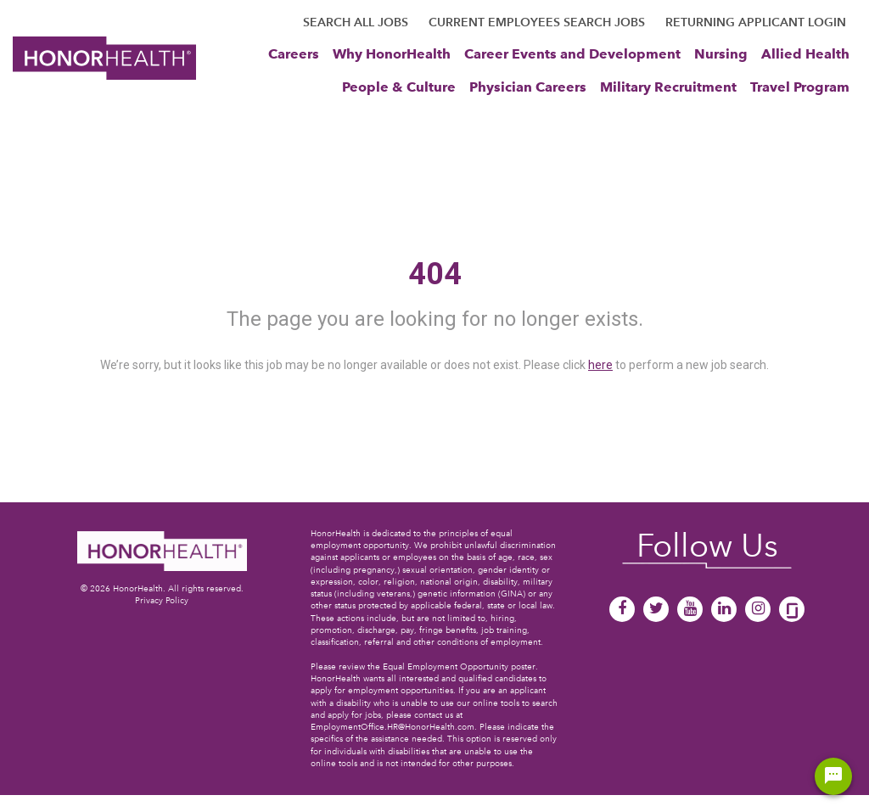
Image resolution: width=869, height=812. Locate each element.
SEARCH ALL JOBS (355, 22)
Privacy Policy (161, 600)
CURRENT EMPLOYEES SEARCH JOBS (537, 22)
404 (435, 274)
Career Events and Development (572, 53)
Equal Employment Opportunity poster (459, 666)
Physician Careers (527, 86)
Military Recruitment (668, 86)
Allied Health (805, 53)
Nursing (721, 53)
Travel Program (799, 86)
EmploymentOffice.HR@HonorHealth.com (392, 726)
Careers (293, 53)
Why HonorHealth (392, 53)
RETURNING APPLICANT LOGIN (755, 22)
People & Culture (399, 86)
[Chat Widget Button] (833, 776)
